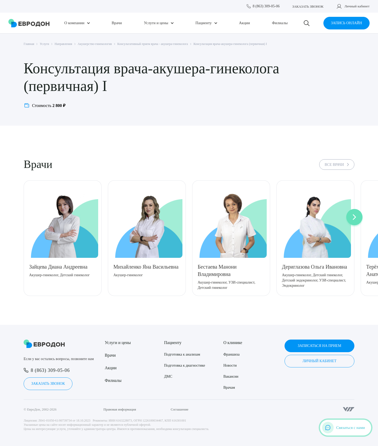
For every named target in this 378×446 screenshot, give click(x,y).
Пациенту (203, 23)
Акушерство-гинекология (95, 44)
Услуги (44, 44)
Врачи (117, 23)
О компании (74, 23)
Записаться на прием (319, 346)
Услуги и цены (156, 23)
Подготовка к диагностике (184, 365)
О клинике (232, 342)
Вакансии (230, 376)
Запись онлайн (346, 23)
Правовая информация (119, 409)
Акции (244, 23)
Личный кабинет (357, 6)
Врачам (229, 387)
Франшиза (231, 354)
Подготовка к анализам (182, 354)
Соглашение (179, 409)
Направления (63, 44)
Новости (230, 365)
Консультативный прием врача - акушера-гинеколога (152, 44)
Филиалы (280, 23)
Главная (29, 44)
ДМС (168, 376)
